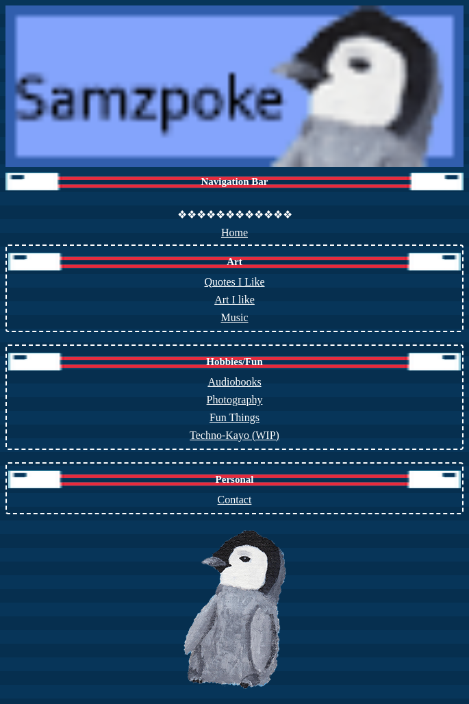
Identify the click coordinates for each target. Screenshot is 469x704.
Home (234, 232)
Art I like (234, 299)
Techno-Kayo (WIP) (234, 435)
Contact (235, 499)
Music (235, 317)
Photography (235, 399)
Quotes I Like (235, 282)
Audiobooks (234, 382)
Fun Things (234, 417)
